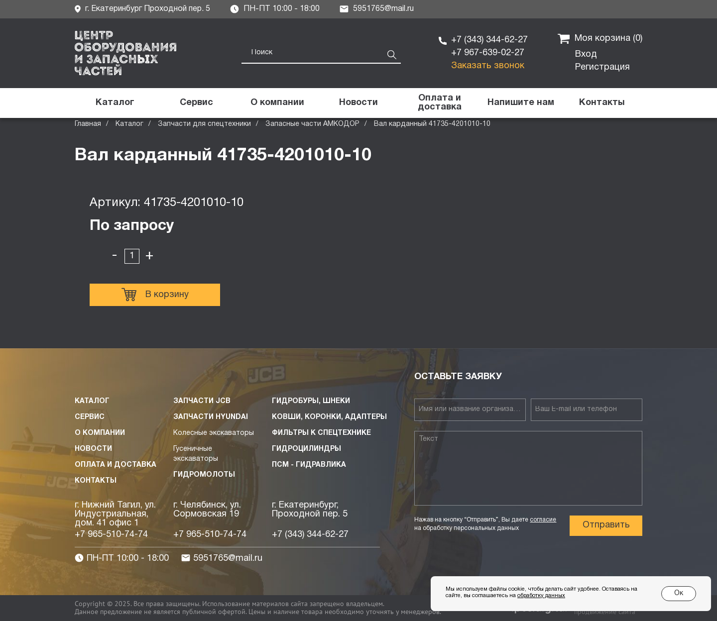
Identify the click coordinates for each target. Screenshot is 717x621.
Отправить (606, 525)
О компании (100, 433)
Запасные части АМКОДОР (312, 124)
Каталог (129, 124)
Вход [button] (586, 54)
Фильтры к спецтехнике (321, 433)
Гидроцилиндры (306, 449)
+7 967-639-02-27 (487, 53)
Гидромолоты (204, 475)
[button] (520, 103)
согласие (543, 519)
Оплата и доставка (115, 465)
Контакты (96, 481)
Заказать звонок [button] (487, 66)
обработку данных (541, 595)
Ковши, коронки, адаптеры (329, 417)
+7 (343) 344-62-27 (489, 40)
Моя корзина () (600, 38)
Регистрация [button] (602, 67)
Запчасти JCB (202, 401)
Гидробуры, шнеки (311, 401)
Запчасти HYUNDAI (210, 417)
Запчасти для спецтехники (204, 124)
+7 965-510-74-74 (111, 534)
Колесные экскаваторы (213, 433)
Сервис (90, 417)
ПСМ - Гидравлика (309, 465)
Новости (93, 449)
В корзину (155, 294)
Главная (88, 124)
